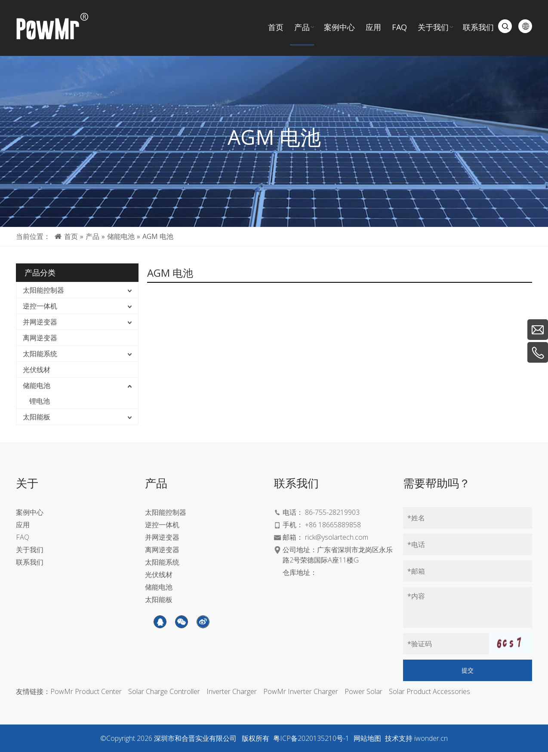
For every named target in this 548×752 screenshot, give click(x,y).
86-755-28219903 (332, 512)
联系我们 (29, 562)
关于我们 (29, 549)
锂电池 (39, 401)
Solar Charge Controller (164, 691)
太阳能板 (36, 417)
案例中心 (29, 512)
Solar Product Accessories (429, 691)
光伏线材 (36, 369)
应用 (23, 524)
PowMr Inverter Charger (300, 691)
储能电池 (36, 385)
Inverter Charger (231, 691)
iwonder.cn (431, 738)
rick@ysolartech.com (336, 537)
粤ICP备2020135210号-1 (311, 738)
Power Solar (363, 691)
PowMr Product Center (86, 691)
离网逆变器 (40, 337)
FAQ (22, 537)
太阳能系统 (40, 353)
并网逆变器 (40, 322)
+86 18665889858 (333, 524)
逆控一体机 (40, 306)
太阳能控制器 (43, 290)
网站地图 (367, 738)
